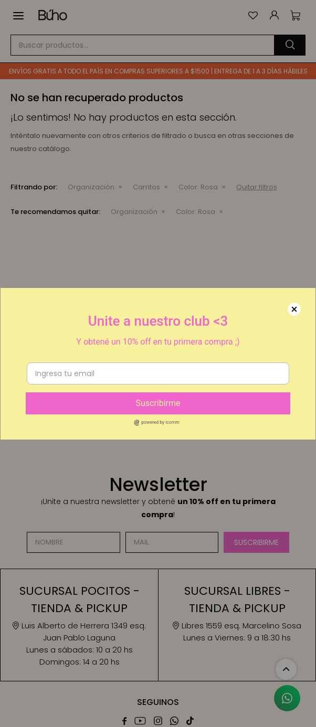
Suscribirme (157, 403)
